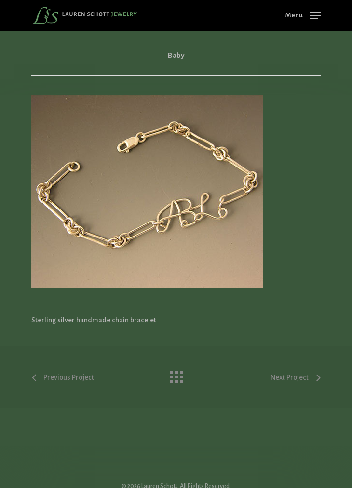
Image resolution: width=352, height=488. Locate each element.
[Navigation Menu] (303, 15)
